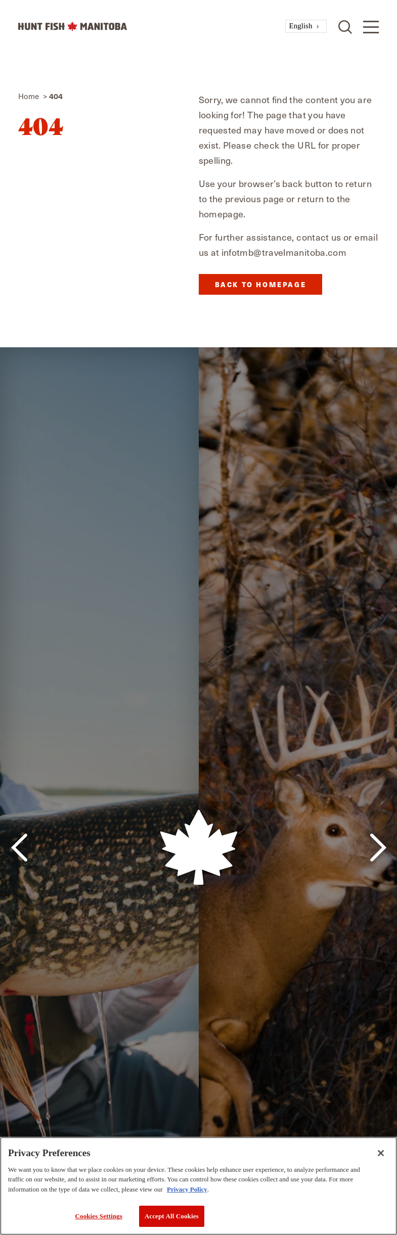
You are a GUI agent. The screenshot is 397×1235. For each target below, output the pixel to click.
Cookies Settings (98, 1216)
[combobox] (306, 26)
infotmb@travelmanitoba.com (284, 252)
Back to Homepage (260, 284)
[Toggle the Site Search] (345, 26)
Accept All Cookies (172, 1216)
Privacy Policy (187, 1189)
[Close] (381, 1153)
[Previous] (19, 847)
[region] (198, 1186)
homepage (221, 213)
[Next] (378, 847)
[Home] (151, 26)
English (301, 26)
